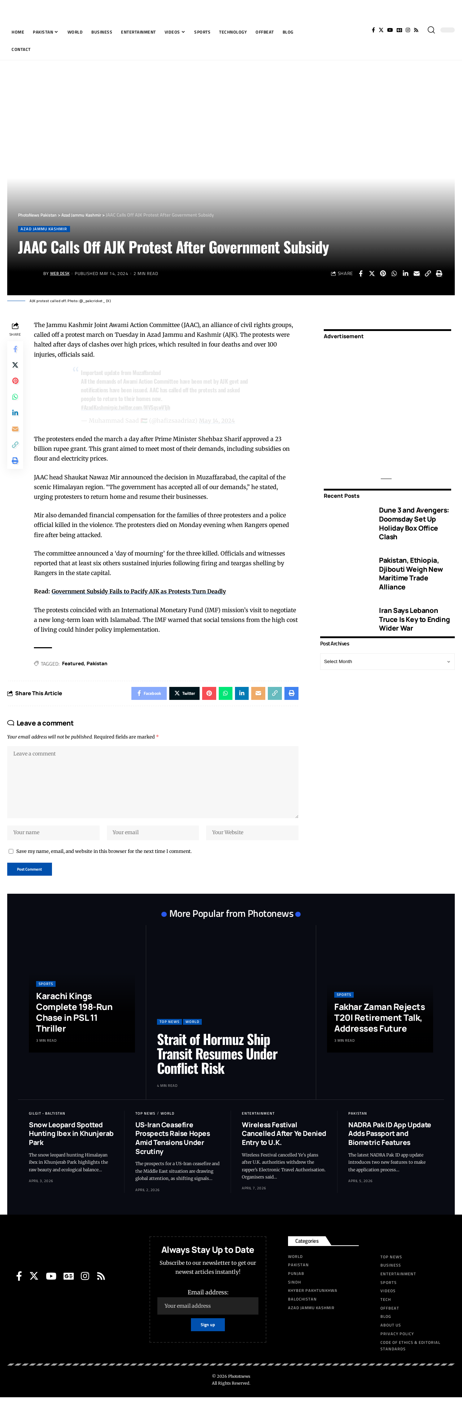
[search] (431, 30)
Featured (75, 664)
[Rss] (416, 30)
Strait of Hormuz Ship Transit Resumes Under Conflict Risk (217, 1062)
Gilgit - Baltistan (47, 1122)
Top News (169, 1031)
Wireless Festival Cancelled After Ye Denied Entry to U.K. (284, 1142)
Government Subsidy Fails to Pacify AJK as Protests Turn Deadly (143, 592)
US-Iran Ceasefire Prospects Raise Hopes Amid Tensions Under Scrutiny (172, 1147)
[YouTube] (390, 30)
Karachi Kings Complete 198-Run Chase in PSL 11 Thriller (74, 1021)
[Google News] (399, 30)
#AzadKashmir (97, 407)
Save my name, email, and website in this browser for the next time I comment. (104, 859)
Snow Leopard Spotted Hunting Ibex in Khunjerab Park (71, 1142)
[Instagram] (408, 30)
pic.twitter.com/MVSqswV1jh (143, 407)
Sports (46, 993)
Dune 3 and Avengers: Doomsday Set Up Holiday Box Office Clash (414, 519)
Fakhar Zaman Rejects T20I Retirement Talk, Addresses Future (379, 1027)
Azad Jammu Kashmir (46, 229)
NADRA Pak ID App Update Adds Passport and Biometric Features (389, 1142)
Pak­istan (100, 664)
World (192, 1031)
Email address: (207, 1311)
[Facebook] (373, 30)
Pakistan (357, 1122)
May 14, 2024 (218, 420)
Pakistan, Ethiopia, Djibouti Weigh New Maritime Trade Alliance (411, 568)
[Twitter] (381, 30)
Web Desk (61, 274)
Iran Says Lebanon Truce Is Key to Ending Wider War (414, 614)
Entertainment (258, 1122)
